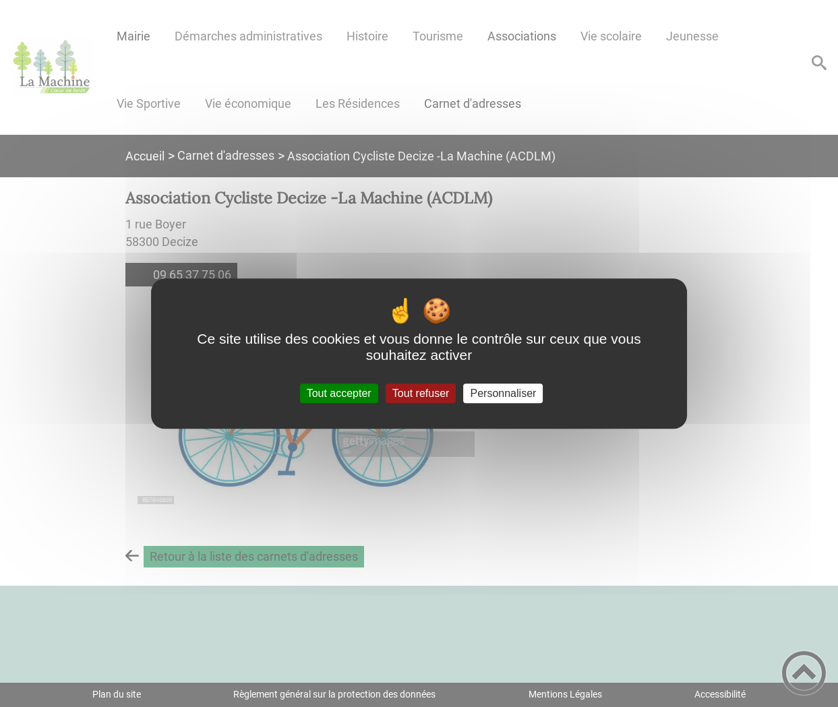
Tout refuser (420, 393)
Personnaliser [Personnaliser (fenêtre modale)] (504, 393)
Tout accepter (339, 393)
